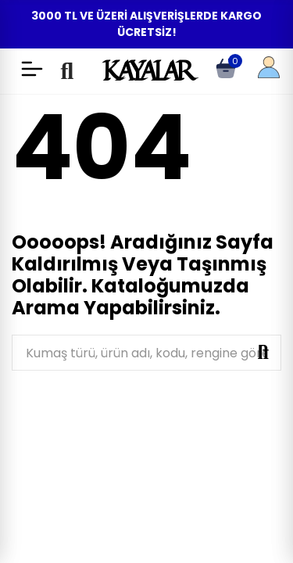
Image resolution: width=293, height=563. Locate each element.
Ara (263, 353)
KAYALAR (146, 70)
